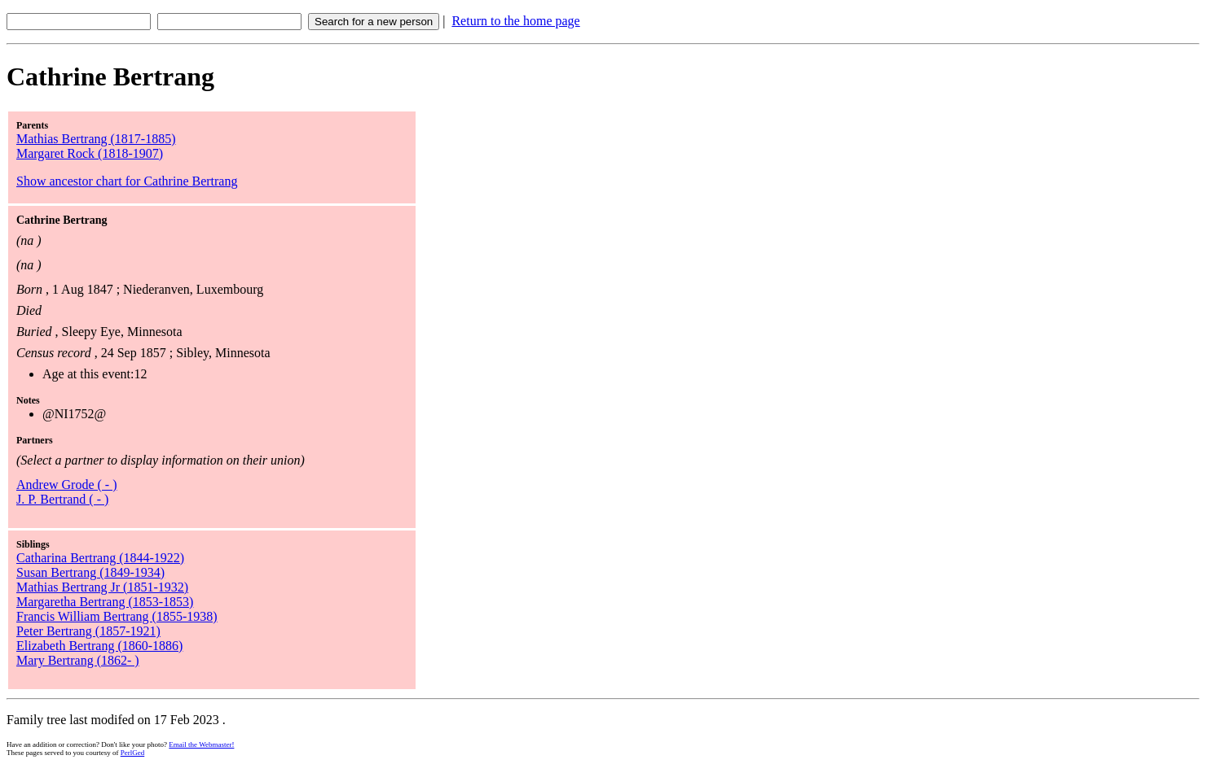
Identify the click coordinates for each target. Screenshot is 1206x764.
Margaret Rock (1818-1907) (89, 153)
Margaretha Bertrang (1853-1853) (104, 602)
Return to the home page (515, 21)
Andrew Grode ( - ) (66, 484)
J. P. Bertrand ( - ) (62, 499)
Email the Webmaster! (201, 744)
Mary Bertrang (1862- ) (77, 660)
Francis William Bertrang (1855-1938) (117, 616)
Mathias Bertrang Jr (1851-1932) (102, 587)
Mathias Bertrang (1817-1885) (96, 139)
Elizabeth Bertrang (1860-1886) (99, 646)
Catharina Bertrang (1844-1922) (100, 558)
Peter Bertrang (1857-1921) (88, 631)
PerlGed (133, 753)
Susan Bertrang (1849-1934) (90, 572)
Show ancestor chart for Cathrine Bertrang (126, 181)
